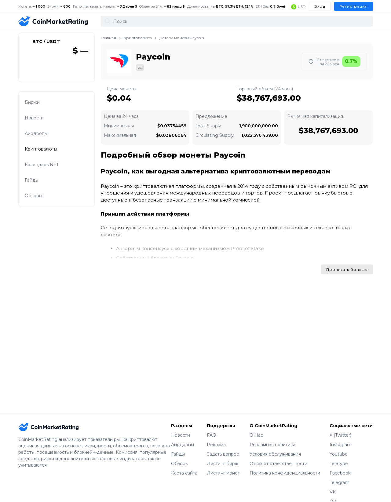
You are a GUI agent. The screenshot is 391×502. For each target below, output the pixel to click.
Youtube (339, 454)
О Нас (256, 435)
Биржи (37, 102)
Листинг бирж (222, 463)
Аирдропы (41, 135)
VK (333, 492)
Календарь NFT (47, 167)
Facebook (340, 473)
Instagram (341, 444)
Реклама (216, 444)
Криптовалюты (46, 151)
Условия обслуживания (275, 454)
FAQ (211, 435)
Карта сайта (184, 473)
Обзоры (38, 199)
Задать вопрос (223, 454)
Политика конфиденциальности (285, 473)
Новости (39, 118)
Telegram (339, 482)
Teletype (339, 463)
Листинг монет (223, 473)
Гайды (37, 183)
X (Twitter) (340, 435)
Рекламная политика (272, 444)
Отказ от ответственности (278, 463)
